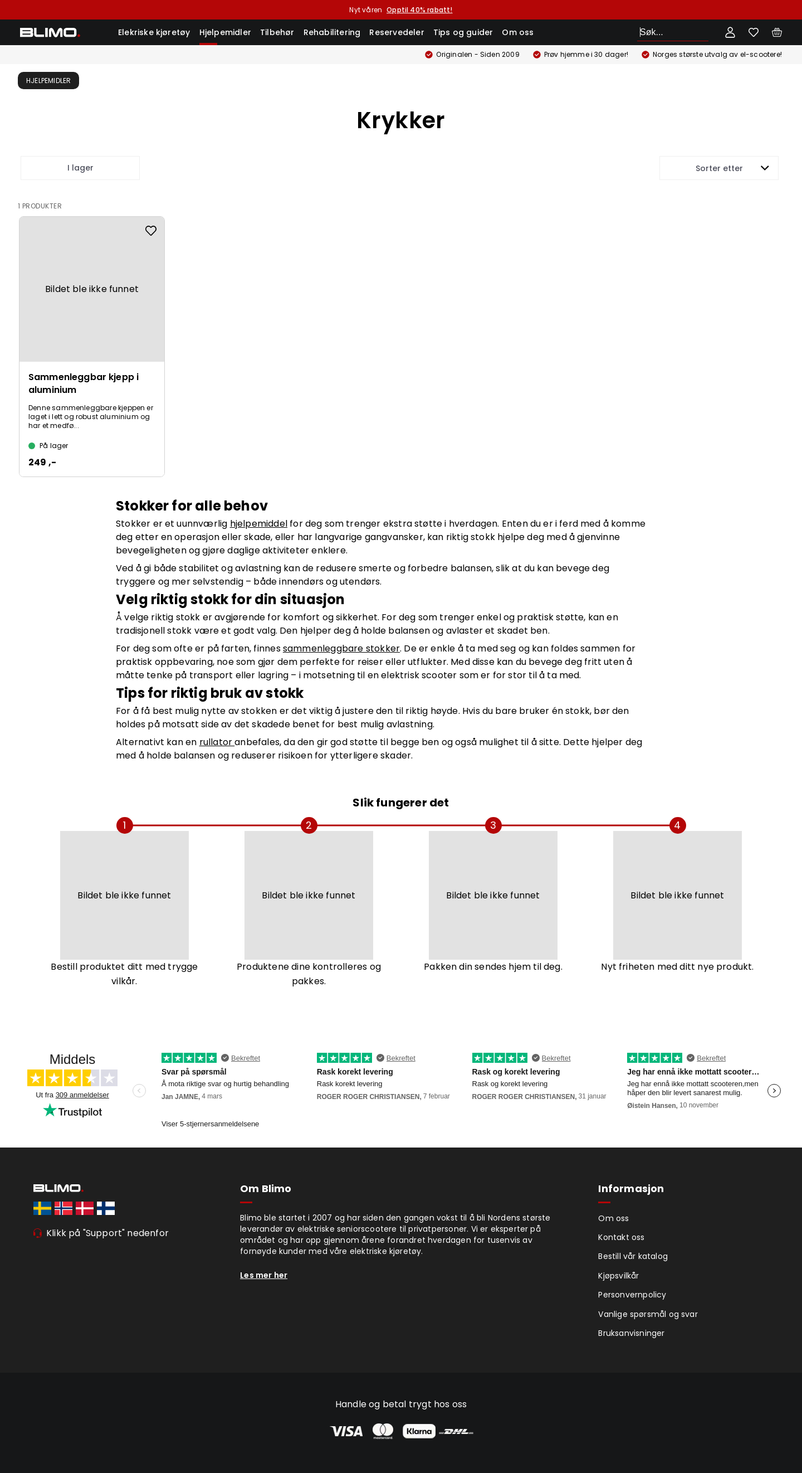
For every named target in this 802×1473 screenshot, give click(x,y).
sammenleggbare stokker (341, 648)
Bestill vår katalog (633, 1256)
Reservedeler (396, 32)
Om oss (518, 32)
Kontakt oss (621, 1237)
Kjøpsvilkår (618, 1275)
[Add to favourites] (151, 231)
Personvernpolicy (632, 1294)
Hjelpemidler (225, 32)
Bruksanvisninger (631, 1333)
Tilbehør (277, 32)
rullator (217, 742)
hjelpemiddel (258, 523)
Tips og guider (463, 32)
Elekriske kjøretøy (154, 32)
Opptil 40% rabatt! (419, 9)
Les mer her (263, 1275)
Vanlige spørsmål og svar (648, 1314)
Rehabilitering (332, 32)
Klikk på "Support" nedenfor (107, 1233)
